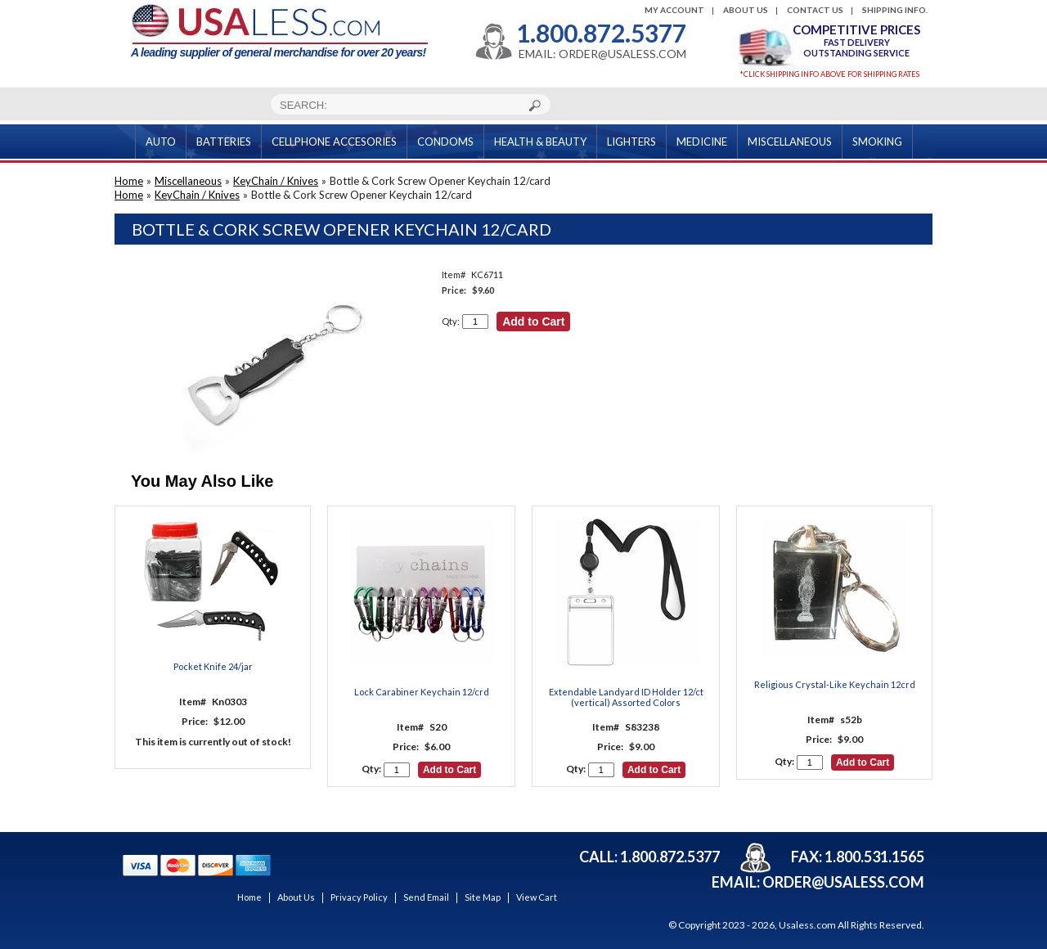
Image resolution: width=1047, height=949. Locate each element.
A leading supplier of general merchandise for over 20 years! (279, 31)
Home (129, 180)
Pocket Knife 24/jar (213, 666)
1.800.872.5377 (601, 32)
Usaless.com (807, 925)
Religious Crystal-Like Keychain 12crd (834, 684)
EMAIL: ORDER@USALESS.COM (602, 54)
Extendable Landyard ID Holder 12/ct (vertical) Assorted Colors (626, 697)
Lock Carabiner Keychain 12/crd (421, 691)
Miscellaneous (188, 180)
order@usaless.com (843, 882)
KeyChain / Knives (275, 180)
